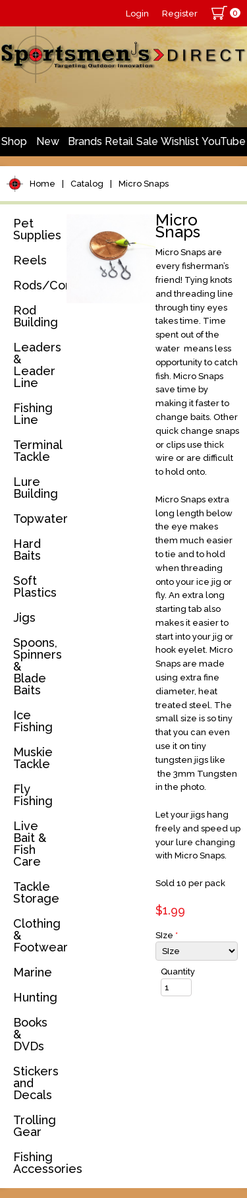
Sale (147, 141)
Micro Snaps (144, 183)
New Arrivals (47, 145)
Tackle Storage (36, 892)
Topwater (37, 518)
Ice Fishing (33, 721)
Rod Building (35, 316)
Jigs (24, 617)
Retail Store (119, 145)
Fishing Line (33, 414)
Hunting (35, 997)
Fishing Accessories (37, 1163)
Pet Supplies (37, 229)
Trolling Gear (34, 1126)
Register (180, 13)
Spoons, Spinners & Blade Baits (37, 666)
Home (42, 183)
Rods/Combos (37, 285)
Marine (32, 972)
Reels (30, 260)
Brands (85, 141)
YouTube (224, 141)
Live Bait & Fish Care (29, 843)
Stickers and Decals (36, 1083)
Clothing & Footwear (37, 935)
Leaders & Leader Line (37, 365)
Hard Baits (27, 549)
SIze (166, 935)
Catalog (86, 183)
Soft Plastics (35, 586)
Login (137, 13)
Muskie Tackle (33, 758)
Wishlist (180, 141)
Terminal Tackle (37, 451)
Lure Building (35, 487)
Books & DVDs (30, 1034)
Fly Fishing (33, 795)
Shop (14, 141)
